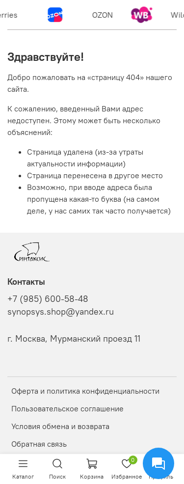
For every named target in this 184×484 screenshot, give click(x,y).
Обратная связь (39, 444)
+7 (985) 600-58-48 (47, 299)
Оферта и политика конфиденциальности (85, 391)
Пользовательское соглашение (67, 408)
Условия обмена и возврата (60, 426)
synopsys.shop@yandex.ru (60, 311)
